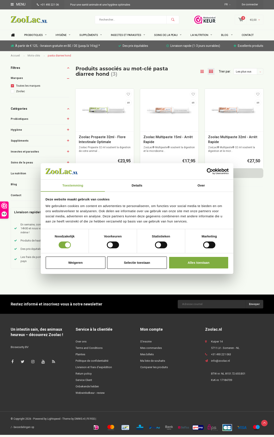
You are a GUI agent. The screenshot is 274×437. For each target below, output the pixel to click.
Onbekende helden (87, 388)
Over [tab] (201, 185)
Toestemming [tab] (72, 185)
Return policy (84, 376)
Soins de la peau (167, 37)
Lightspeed (53, 421)
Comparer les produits (154, 369)
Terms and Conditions (89, 350)
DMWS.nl (79, 421)
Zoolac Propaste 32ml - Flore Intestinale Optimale (102, 141)
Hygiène (63, 37)
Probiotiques (35, 37)
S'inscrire (146, 343)
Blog (226, 37)
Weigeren (75, 263)
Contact (248, 37)
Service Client (84, 382)
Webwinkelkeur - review (90, 395)
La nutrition (201, 37)
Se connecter (250, 4)
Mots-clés (34, 57)
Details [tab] (137, 185)
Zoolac (20, 93)
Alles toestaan (199, 263)
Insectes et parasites (128, 37)
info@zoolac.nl (220, 363)
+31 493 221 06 (48, 4)
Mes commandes (151, 350)
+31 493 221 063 (221, 356)
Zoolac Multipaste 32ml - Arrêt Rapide (232, 141)
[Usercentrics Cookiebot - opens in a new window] (210, 171)
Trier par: (225, 74)
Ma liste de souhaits (152, 363)
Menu (18, 4)
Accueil (15, 57)
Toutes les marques (28, 88)
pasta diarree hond (59, 57)
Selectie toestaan (137, 263)
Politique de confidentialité (92, 363)
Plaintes (80, 356)
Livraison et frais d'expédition (94, 369)
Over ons (81, 343)
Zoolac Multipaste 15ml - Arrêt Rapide (168, 141)
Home (12, 37)
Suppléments (90, 37)
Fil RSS (91, 421)
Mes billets (147, 356)
